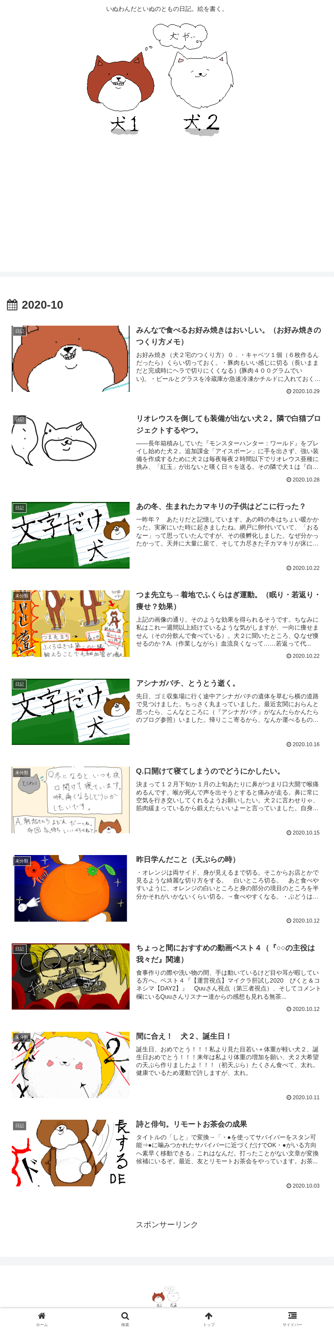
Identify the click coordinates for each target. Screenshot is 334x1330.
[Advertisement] (167, 211)
